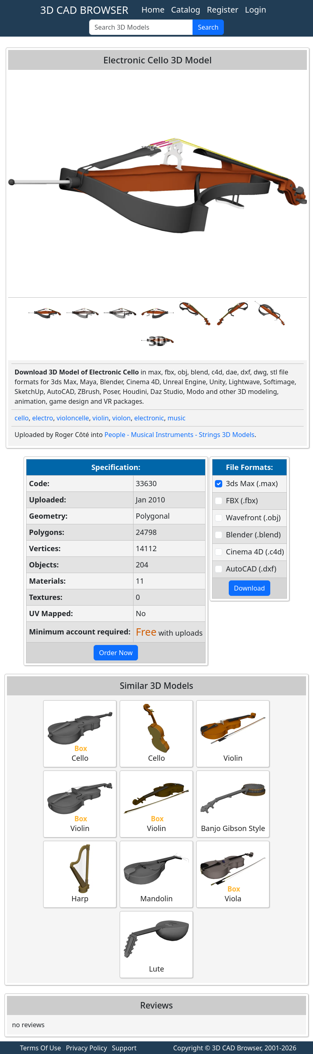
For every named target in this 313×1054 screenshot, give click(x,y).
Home (152, 9)
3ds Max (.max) (252, 483)
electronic (149, 417)
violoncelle (73, 417)
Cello (79, 733)
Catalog (185, 9)
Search (208, 27)
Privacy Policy (86, 1047)
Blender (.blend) (253, 534)
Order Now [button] (116, 652)
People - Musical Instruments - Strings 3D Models (180, 434)
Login (255, 9)
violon (121, 417)
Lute (156, 944)
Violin (232, 733)
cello (22, 417)
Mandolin (156, 873)
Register (223, 9)
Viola (232, 873)
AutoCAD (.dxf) (251, 569)
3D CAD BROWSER (84, 10)
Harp (79, 873)
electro (42, 417)
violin (100, 417)
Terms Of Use (40, 1047)
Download (249, 588)
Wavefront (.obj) (253, 517)
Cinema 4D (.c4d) (255, 551)
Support (124, 1047)
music (176, 417)
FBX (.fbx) (242, 500)
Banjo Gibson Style (232, 803)
